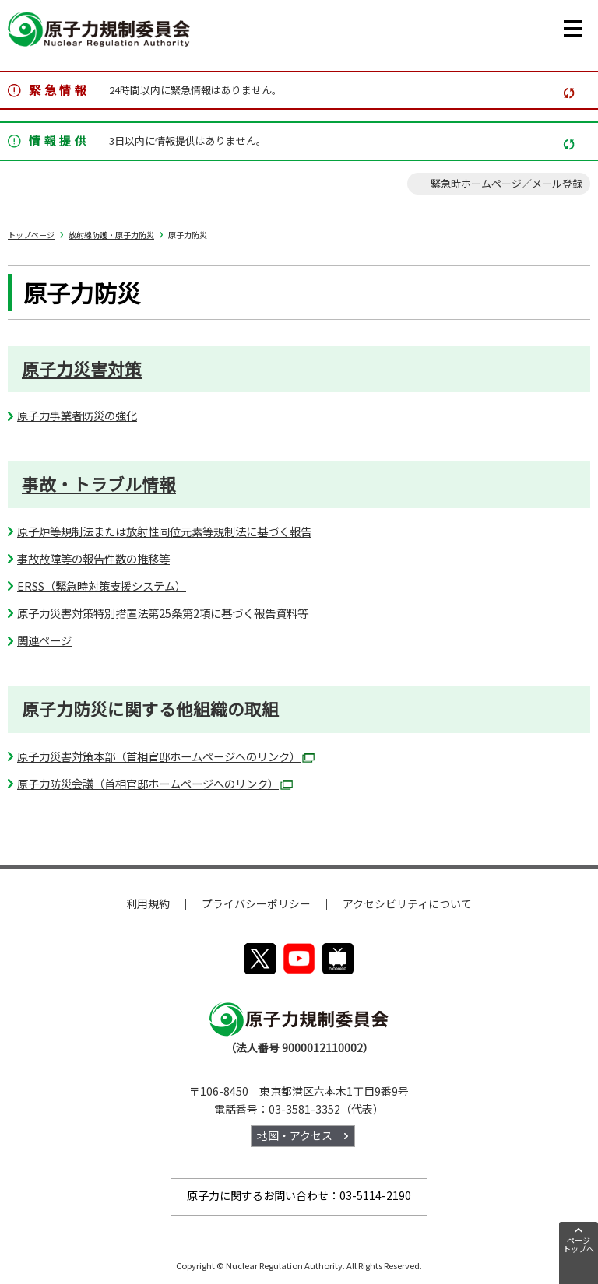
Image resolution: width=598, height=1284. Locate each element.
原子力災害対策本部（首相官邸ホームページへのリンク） (166, 756)
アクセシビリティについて (407, 903)
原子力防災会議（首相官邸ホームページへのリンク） (155, 783)
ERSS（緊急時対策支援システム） (101, 585)
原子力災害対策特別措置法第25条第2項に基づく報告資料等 (162, 613)
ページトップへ (578, 1244)
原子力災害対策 (82, 369)
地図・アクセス (294, 1135)
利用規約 (148, 903)
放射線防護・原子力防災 (111, 234)
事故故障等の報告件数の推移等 (93, 558)
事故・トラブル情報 (99, 484)
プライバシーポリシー (256, 903)
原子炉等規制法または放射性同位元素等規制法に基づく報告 (164, 531)
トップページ (31, 234)
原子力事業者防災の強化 (77, 415)
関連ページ (44, 640)
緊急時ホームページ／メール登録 (506, 183)
